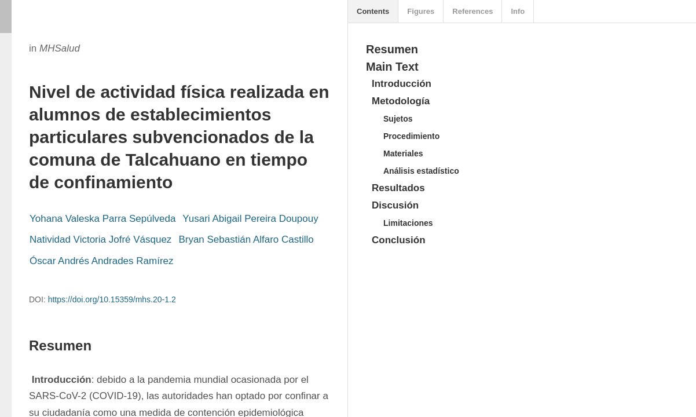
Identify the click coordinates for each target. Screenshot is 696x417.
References (472, 11)
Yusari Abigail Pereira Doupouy (250, 218)
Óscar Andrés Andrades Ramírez (102, 260)
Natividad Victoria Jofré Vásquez (100, 239)
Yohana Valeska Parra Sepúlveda (102, 218)
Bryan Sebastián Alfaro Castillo (245, 239)
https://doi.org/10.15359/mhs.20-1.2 (112, 299)
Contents (373, 11)
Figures (420, 11)
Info (518, 11)
